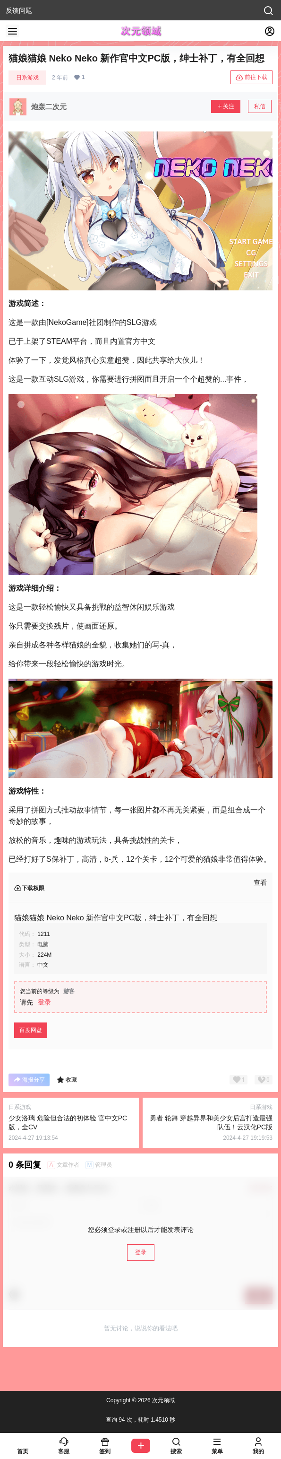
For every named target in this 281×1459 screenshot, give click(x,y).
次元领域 (163, 1400)
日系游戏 (27, 77)
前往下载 (251, 77)
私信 (259, 106)
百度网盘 (30, 1030)
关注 (225, 106)
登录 (44, 1002)
